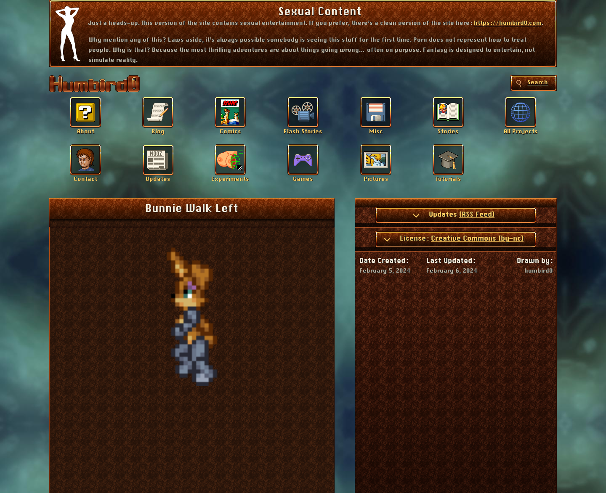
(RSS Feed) (476, 214)
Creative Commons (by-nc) (477, 238)
